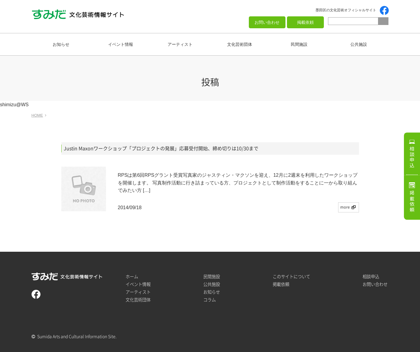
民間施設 (299, 44)
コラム (209, 300)
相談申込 (412, 157)
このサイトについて (291, 276)
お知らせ (61, 44)
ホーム (132, 276)
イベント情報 (120, 44)
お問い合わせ (267, 22)
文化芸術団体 (239, 44)
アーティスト (180, 44)
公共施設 (358, 44)
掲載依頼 (305, 22)
